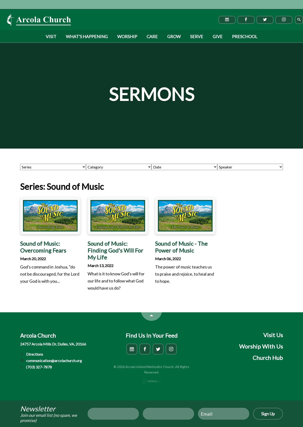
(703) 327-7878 (36, 367)
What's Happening (87, 36)
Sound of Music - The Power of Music (181, 247)
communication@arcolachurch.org (51, 360)
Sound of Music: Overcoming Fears (43, 247)
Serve (196, 36)
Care (152, 36)
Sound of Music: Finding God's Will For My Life (115, 250)
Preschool (244, 36)
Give (218, 36)
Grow (174, 36)
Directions (31, 354)
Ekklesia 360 (151, 381)
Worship (127, 36)
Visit (51, 36)
